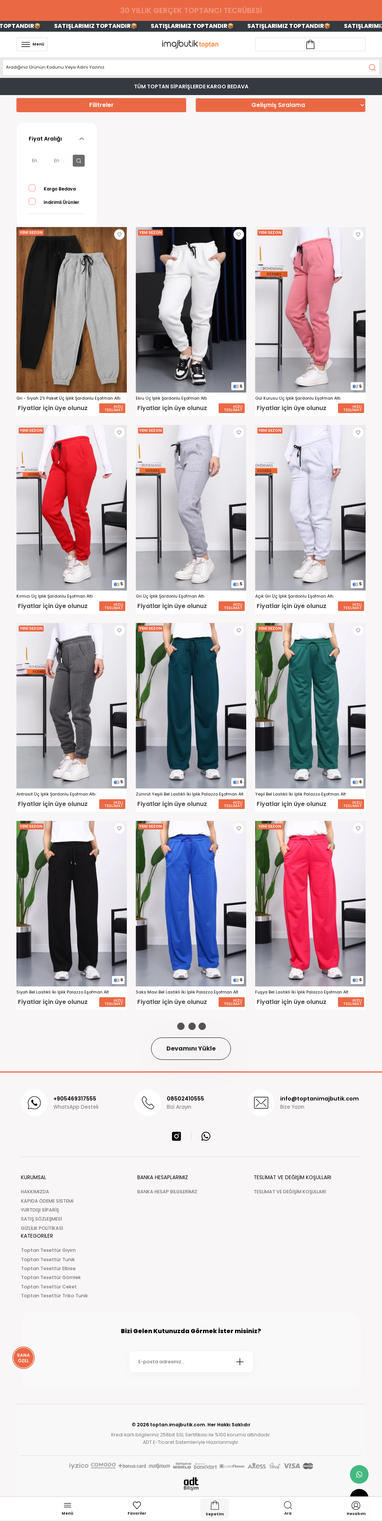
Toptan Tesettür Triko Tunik (54, 1295)
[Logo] (191, 44)
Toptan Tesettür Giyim (48, 1250)
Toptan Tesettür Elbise (48, 1268)
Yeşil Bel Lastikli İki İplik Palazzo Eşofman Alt (300, 794)
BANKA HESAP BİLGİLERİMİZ (167, 1191)
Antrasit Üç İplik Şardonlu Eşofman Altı (56, 794)
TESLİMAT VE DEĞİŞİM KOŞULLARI (290, 1191)
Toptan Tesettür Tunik (48, 1259)
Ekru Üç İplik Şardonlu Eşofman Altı (171, 398)
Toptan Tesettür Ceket (49, 1287)
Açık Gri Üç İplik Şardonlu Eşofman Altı (294, 596)
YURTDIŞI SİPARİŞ (40, 1210)
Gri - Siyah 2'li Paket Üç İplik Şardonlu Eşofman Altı (68, 398)
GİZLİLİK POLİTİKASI (42, 1228)
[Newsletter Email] (191, 1361)
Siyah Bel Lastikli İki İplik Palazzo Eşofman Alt (62, 992)
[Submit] (240, 1361)
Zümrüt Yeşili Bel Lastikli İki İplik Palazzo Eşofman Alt (190, 794)
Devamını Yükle (191, 1048)
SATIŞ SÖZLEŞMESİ (41, 1219)
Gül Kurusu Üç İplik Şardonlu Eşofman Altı (298, 398)
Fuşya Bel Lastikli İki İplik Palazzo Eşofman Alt (301, 992)
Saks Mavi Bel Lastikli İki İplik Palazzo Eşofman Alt (187, 992)
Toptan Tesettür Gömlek (51, 1277)
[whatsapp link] (359, 1474)
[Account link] (310, 44)
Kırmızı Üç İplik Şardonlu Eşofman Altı (54, 596)
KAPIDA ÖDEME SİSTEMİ (47, 1201)
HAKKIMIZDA (35, 1191)
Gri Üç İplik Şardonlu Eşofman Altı (170, 596)
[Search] (191, 67)
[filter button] (79, 161)
